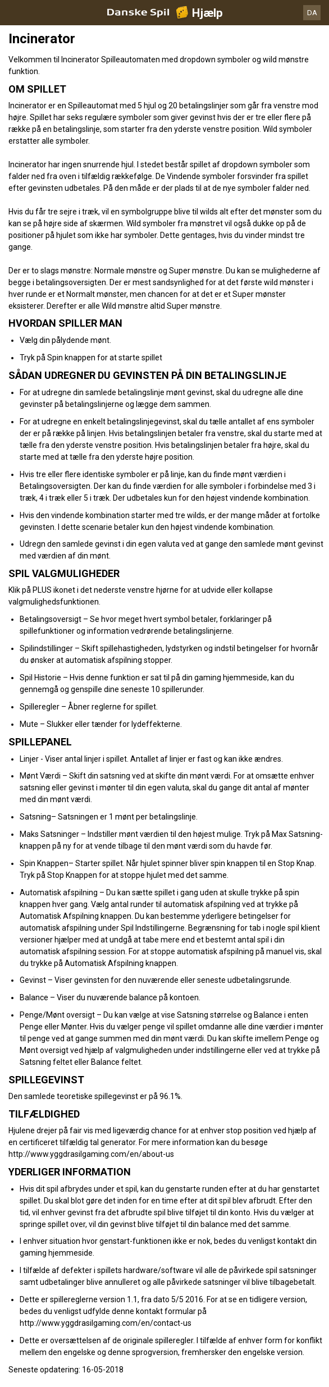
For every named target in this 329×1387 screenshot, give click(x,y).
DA (312, 12)
